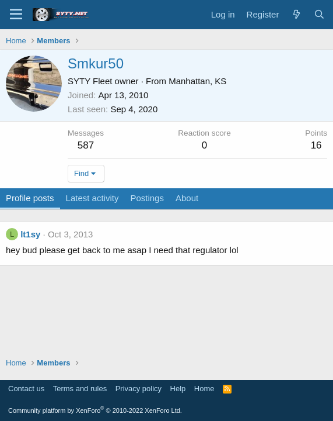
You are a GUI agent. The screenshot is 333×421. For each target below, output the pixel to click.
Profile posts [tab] (30, 198)
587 (86, 145)
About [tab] (187, 198)
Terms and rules (80, 388)
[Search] (319, 14)
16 (316, 145)
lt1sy (30, 234)
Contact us (26, 388)
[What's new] (296, 14)
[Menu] (16, 14)
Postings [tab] (147, 198)
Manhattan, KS (197, 81)
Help (178, 388)
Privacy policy (138, 388)
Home (204, 388)
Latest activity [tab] (92, 198)
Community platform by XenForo (95, 410)
